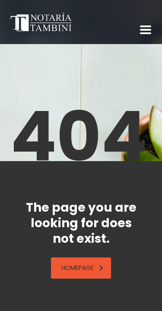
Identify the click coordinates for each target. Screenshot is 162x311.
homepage (82, 267)
